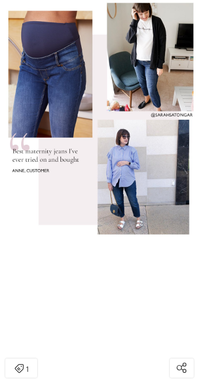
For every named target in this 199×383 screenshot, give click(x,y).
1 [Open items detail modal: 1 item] (21, 369)
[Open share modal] (182, 368)
